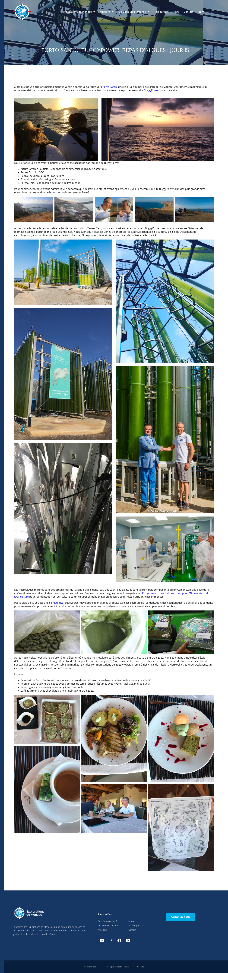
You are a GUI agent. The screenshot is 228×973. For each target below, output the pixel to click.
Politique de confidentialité (117, 966)
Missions (107, 11)
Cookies (140, 966)
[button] (212, 11)
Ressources (161, 11)
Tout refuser (87, 7)
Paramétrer (69, 7)
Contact (188, 11)
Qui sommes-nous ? (108, 925)
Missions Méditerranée (133, 11)
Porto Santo (109, 87)
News (175, 11)
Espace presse (135, 925)
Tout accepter (60, 75)
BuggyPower (151, 90)
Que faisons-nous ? (107, 921)
